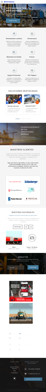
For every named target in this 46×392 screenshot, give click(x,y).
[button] (18, 119)
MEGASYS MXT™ (31, 106)
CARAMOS (36, 389)
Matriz (14, 247)
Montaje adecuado (13, 106)
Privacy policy (24, 389)
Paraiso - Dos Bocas (32, 247)
